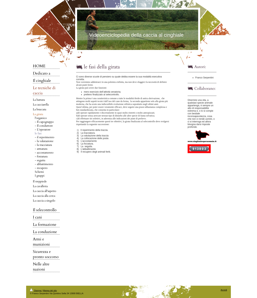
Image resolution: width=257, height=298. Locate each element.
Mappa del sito (50, 290)
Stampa (36, 290)
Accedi (224, 290)
